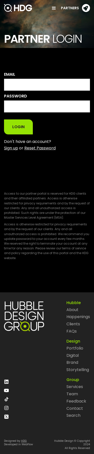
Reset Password (40, 148)
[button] (52, 8)
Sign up (11, 148)
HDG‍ (24, 441)
